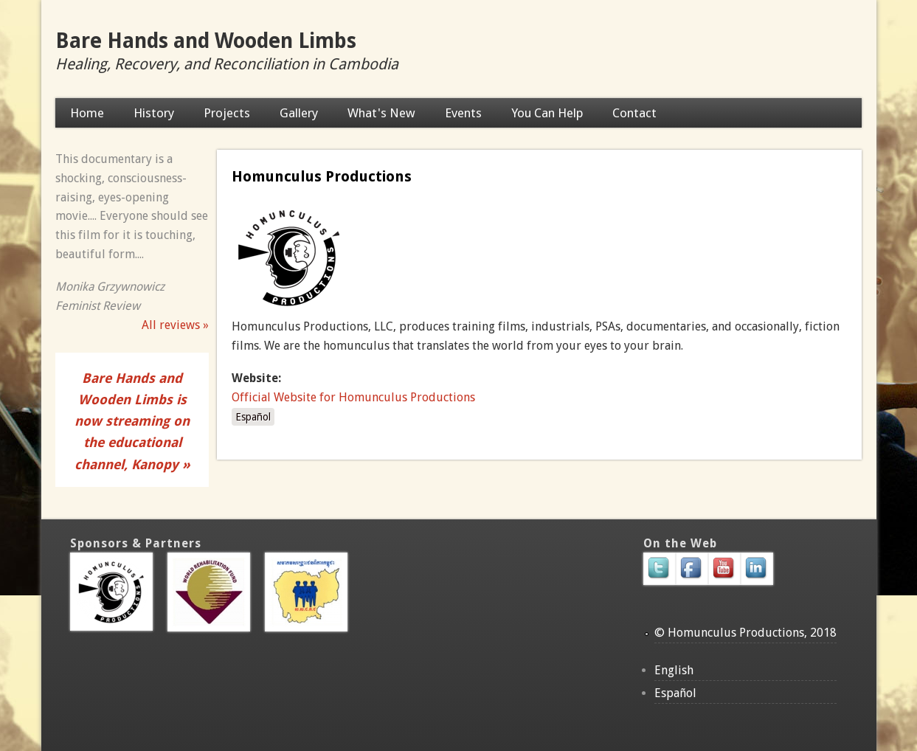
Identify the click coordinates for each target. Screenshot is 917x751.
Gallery (299, 112)
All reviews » (175, 325)
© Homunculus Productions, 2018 (745, 633)
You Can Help (547, 112)
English (673, 670)
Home (87, 112)
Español (253, 417)
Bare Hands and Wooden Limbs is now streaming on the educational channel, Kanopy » (132, 421)
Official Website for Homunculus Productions (353, 397)
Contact (634, 112)
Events (463, 112)
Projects (227, 112)
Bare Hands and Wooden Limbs (205, 41)
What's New (381, 112)
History (154, 112)
